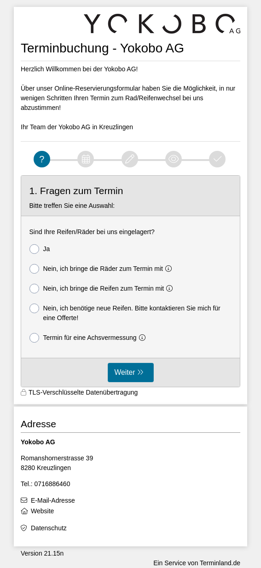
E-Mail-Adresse (53, 500)
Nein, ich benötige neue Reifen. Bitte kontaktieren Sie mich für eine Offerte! (124, 312)
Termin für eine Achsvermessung (89, 338)
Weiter (125, 372)
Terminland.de (220, 563)
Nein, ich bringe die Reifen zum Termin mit (103, 288)
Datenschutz (49, 528)
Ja (39, 249)
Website (42, 511)
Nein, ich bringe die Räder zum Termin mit (102, 269)
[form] (130, 281)
